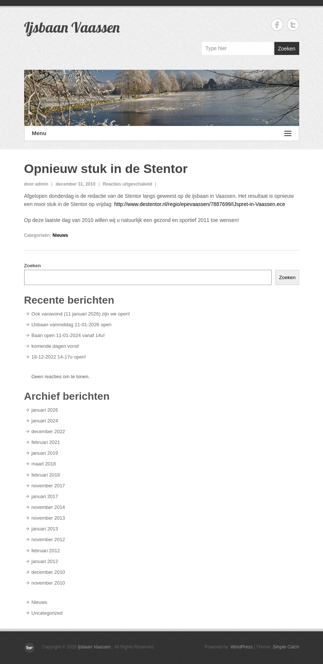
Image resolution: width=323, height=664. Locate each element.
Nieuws (60, 235)
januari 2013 (45, 528)
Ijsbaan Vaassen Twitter (293, 25)
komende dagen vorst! (56, 346)
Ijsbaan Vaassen (72, 27)
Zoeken (286, 49)
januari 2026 (45, 410)
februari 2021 (46, 442)
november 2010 (48, 583)
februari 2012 (46, 550)
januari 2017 (45, 496)
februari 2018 (46, 475)
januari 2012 (45, 561)
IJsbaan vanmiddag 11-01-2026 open (72, 324)
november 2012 (48, 539)
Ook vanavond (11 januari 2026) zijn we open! (81, 314)
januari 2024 (45, 420)
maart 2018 (44, 464)
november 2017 (48, 485)
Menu (161, 133)
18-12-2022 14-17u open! (59, 357)
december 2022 (48, 431)
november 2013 (48, 518)
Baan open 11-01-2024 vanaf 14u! (68, 335)
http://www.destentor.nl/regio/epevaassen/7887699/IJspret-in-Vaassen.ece (199, 204)
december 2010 (48, 572)
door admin (36, 184)
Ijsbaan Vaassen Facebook (277, 25)
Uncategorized (47, 613)
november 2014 (48, 507)
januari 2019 (45, 453)
